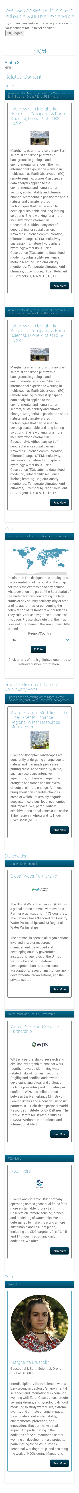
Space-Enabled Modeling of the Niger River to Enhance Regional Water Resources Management (38, 698)
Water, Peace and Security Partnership (31, 1014)
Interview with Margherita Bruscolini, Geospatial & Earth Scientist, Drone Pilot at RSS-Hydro (38, 95)
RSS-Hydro (14, 1159)
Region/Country (39, 633)
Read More (59, 285)
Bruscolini (13, 1284)
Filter (38, 649)
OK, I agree (15, 32)
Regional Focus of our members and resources (36, 536)
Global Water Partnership (23, 864)
